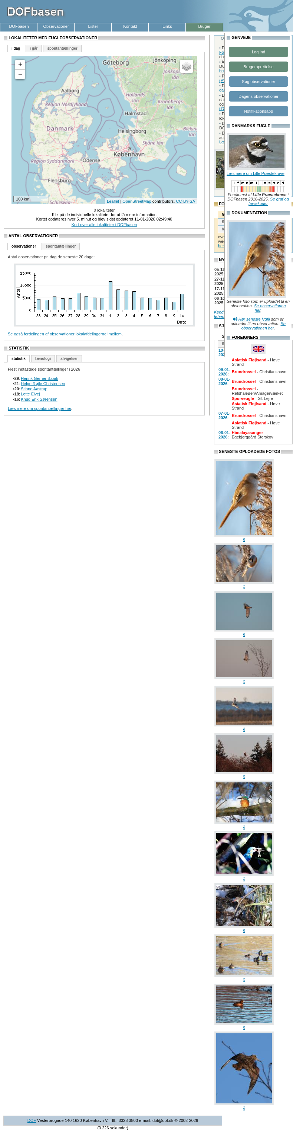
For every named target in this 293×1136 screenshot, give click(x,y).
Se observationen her (263, 325)
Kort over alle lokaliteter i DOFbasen (104, 224)
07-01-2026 (224, 415)
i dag (15, 48)
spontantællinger (62, 48)
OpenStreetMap (136, 201)
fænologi (43, 359)
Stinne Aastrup (34, 389)
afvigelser (69, 359)
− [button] (20, 74)
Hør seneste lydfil (254, 319)
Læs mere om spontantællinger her (39, 408)
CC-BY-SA (185, 201)
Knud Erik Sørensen (39, 399)
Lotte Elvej (30, 394)
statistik (18, 359)
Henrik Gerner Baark (39, 378)
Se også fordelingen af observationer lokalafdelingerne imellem (65, 334)
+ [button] (20, 64)
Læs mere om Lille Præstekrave (255, 173)
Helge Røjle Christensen (43, 383)
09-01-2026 (224, 371)
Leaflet (113, 201)
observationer (23, 246)
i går (33, 48)
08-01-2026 (224, 381)
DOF (31, 1120)
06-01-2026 (224, 434)
